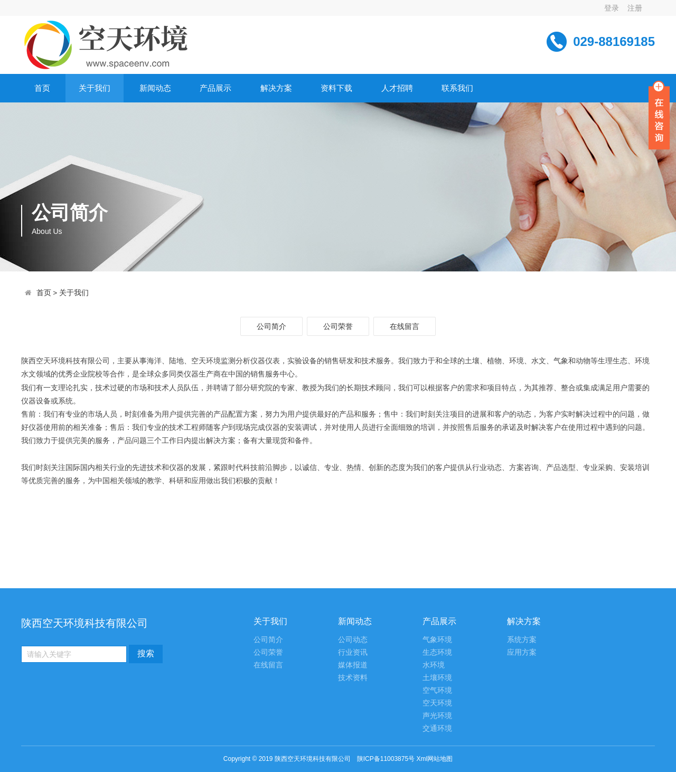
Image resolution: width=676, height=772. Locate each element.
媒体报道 (353, 665)
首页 (42, 87)
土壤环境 (437, 678)
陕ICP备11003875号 (386, 758)
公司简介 (271, 326)
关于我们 (94, 87)
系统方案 (522, 640)
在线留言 (404, 326)
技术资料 (353, 678)
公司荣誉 (338, 326)
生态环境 (437, 652)
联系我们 (457, 87)
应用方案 (522, 652)
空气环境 (437, 690)
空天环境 (437, 703)
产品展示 (215, 87)
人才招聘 (397, 87)
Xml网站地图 (434, 758)
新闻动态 (155, 87)
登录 (611, 8)
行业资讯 (353, 652)
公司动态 (353, 640)
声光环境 (437, 716)
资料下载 (336, 87)
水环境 (433, 665)
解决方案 (276, 87)
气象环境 (437, 640)
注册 (634, 8)
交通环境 (437, 728)
